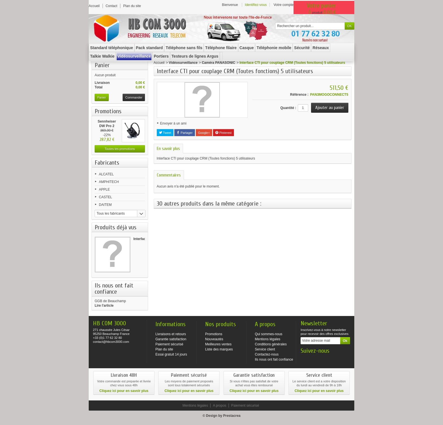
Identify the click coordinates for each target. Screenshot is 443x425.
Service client (265, 349)
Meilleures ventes (218, 344)
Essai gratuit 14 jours (171, 354)
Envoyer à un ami (173, 123)
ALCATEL (106, 174)
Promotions (108, 111)
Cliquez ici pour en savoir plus (123, 391)
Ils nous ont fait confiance (274, 359)
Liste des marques (219, 349)
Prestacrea (231, 416)
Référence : (299, 95)
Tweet (165, 132)
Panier (102, 65)
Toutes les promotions (120, 149)
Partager (184, 132)
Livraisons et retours (170, 334)
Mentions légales (267, 339)
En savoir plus (168, 148)
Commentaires (169, 175)
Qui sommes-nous (268, 334)
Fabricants (107, 162)
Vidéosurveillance (183, 63)
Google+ (204, 132)
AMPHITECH (109, 182)
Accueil (159, 63)
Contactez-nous (267, 354)
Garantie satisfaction (170, 339)
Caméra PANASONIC (218, 63)
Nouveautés (214, 339)
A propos (219, 405)
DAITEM (105, 205)
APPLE (104, 189)
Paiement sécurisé (169, 344)
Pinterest (223, 132)
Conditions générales (271, 344)
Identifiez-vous (256, 5)
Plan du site (164, 349)
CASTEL (105, 197)
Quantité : (288, 108)
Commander (133, 97)
